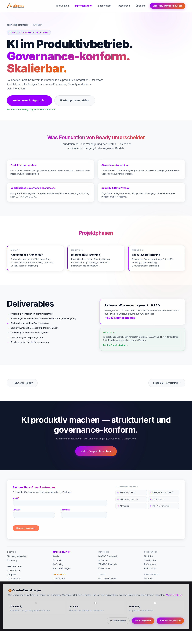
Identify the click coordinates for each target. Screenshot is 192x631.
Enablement (104, 5)
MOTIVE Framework (160, 510)
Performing (58, 564)
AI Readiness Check (127, 503)
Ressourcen (123, 5)
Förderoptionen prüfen (74, 100)
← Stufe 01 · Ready (22, 382)
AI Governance (14, 578)
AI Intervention (13, 570)
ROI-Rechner (157, 503)
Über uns (140, 5)
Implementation (83, 5)
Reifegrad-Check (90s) (161, 496)
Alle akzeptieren (143, 620)
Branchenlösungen (62, 568)
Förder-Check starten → (115, 349)
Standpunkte (150, 560)
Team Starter (59, 578)
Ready (56, 556)
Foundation (58, 560)
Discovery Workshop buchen (167, 6)
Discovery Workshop (17, 556)
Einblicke (148, 556)
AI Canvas (123, 510)
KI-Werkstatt (104, 568)
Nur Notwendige (118, 620)
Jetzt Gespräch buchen (96, 451)
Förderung (12, 560)
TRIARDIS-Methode (107, 564)
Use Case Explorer (107, 578)
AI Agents (11, 574)
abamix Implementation (18, 25)
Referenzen (150, 564)
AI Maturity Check (126, 496)
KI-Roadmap (150, 568)
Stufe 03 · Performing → (167, 382)
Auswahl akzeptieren (170, 620)
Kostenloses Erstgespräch (29, 100)
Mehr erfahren (174, 595)
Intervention (62, 5)
